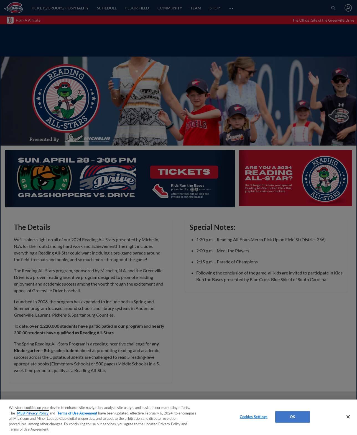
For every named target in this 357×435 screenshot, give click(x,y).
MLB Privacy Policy (33, 413)
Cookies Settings (253, 416)
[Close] (348, 417)
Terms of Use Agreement (77, 413)
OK (292, 416)
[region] (178, 417)
